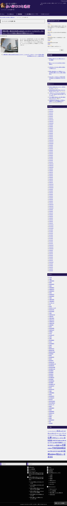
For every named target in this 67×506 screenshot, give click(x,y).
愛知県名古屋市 (52, 352)
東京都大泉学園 (52, 367)
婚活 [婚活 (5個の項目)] (48, 442)
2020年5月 (51, 175)
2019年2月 (51, 201)
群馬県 (50, 409)
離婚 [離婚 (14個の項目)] (54, 454)
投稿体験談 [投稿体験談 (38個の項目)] (61, 448)
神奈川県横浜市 (52, 402)
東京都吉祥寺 (51, 365)
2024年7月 (51, 128)
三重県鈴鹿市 (51, 280)
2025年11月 (51, 111)
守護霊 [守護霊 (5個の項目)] (53, 442)
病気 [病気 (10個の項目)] (59, 451)
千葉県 (50, 297)
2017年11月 (51, 226)
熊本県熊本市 (51, 396)
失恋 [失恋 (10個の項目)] (56, 440)
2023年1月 (51, 153)
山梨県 (50, 338)
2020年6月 (51, 174)
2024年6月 (51, 129)
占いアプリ (52, 484)
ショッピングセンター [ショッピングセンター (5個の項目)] (52, 431)
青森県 (50, 416)
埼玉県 (50, 306)
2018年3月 (51, 219)
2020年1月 (51, 182)
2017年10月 (51, 228)
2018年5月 (51, 216)
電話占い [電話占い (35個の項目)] (59, 454)
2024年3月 (51, 135)
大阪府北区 (51, 316)
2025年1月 (51, 118)
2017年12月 (51, 224)
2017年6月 (51, 235)
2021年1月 (51, 162)
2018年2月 (51, 221)
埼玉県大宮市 (51, 309)
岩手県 (50, 341)
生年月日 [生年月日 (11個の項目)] (55, 451)
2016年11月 (51, 246)
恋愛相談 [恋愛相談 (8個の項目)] (50, 448)
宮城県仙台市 (51, 330)
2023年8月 (51, 146)
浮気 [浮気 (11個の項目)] (51, 451)
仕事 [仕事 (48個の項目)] (50, 438)
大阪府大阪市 (51, 318)
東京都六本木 (51, 362)
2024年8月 (51, 126)
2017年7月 (51, 233)
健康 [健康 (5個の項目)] (56, 438)
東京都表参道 (51, 380)
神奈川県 (50, 399)
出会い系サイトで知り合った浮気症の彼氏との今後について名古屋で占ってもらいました (57, 78)
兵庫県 (50, 285)
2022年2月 (51, 155)
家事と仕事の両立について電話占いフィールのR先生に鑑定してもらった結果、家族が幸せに (57, 72)
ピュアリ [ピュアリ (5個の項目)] (53, 435)
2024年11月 (51, 121)
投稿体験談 (20, 14)
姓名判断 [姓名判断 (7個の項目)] (62, 440)
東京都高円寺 (51, 386)
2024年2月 (51, 136)
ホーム (3, 14)
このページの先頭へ (61, 503)
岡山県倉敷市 (51, 340)
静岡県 (50, 418)
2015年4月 (51, 257)
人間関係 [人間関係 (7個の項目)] (64, 435)
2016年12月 (51, 245)
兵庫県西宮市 (51, 291)
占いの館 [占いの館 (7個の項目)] (60, 438)
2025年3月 (51, 114)
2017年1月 (51, 243)
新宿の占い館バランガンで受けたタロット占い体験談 (57, 59)
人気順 (51, 474)
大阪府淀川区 (51, 323)
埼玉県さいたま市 (52, 308)
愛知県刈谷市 (51, 348)
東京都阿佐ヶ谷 (52, 384)
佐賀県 (50, 282)
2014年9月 (51, 263)
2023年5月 (51, 151)
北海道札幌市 (51, 296)
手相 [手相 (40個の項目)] (54, 448)
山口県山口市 (51, 335)
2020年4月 (51, 177)
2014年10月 (51, 262)
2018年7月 (51, 213)
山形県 (50, 336)
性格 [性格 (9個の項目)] (60, 445)
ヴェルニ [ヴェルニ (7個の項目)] (57, 435)
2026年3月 (51, 109)
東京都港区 (51, 375)
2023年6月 (51, 150)
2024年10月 (51, 123)
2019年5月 (51, 196)
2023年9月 (51, 145)
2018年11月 (51, 206)
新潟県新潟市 (51, 357)
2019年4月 (51, 197)
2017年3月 (51, 240)
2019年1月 (51, 202)
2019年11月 (51, 185)
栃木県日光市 (51, 389)
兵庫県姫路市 (51, 287)
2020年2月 (51, 180)
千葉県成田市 (51, 301)
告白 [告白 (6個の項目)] (63, 438)
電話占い (50, 414)
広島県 (50, 345)
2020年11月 (51, 165)
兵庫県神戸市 (51, 289)
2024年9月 (51, 124)
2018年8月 (51, 211)
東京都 (50, 358)
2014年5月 (51, 268)
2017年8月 (51, 231)
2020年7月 (51, 172)
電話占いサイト (53, 480)
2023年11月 (51, 141)
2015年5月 (51, 255)
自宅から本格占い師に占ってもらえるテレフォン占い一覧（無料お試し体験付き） (36, 474)
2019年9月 (51, 189)
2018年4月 (51, 218)
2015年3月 (51, 258)
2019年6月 (51, 194)
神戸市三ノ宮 (51, 404)
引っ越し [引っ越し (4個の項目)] (64, 442)
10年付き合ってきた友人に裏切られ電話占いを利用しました (57, 68)
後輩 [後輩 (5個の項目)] (55, 445)
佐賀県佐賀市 (51, 284)
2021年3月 (51, 158)
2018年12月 (51, 204)
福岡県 (50, 406)
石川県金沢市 (51, 397)
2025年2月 (51, 116)
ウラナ (49, 43)
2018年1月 (51, 223)
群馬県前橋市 (51, 411)
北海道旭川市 (51, 294)
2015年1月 (51, 260)
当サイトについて (45, 14)
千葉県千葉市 (51, 299)
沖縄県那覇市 (51, 392)
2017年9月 (51, 229)
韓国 (50, 421)
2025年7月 (51, 112)
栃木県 (50, 387)
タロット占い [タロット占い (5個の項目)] (58, 433)
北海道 (50, 292)
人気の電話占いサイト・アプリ (32, 14)
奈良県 (50, 326)
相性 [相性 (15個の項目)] (62, 451)
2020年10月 (51, 167)
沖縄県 (50, 391)
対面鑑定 (50, 331)
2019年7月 (51, 192)
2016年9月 (51, 250)
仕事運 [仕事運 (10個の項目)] (54, 438)
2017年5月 (51, 236)
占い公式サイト (53, 482)
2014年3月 (51, 270)
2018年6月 (51, 214)
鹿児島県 (50, 423)
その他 (50, 277)
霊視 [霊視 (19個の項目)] (51, 457)
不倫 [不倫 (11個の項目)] (60, 435)
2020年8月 (51, 170)
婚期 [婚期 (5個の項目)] (65, 440)
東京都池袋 (51, 372)
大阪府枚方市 (51, 321)
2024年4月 (51, 133)
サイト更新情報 (32, 469)
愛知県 (50, 347)
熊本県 (50, 394)
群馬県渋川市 (51, 413)
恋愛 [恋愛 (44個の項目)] (64, 445)
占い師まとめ (11, 14)
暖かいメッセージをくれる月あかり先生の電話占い (57, 63)
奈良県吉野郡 (51, 328)
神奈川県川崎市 (52, 401)
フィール (49, 29)
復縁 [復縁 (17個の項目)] (57, 445)
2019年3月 (51, 199)
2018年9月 (51, 209)
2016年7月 (51, 253)
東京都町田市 (51, 377)
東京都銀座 (51, 382)
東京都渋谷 (51, 374)
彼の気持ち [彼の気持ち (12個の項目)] (51, 445)
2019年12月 (51, 184)
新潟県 (50, 355)
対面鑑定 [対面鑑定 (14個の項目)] (60, 442)
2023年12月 (51, 140)
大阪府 (50, 313)
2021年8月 (51, 157)
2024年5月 (51, 131)
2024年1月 (51, 138)
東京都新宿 (51, 370)
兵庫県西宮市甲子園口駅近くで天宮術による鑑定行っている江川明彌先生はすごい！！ (57, 101)
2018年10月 (51, 207)
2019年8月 (51, 190)
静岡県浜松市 (51, 419)
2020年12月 (51, 163)
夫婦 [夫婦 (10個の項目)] (54, 440)
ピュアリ (49, 35)
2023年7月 (51, 148)
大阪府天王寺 (51, 319)
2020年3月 (51, 179)
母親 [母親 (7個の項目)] (49, 451)
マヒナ (49, 23)
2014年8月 (51, 265)
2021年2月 (51, 160)
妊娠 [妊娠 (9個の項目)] (59, 440)
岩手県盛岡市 (51, 343)
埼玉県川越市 (51, 311)
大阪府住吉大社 (52, 314)
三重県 (50, 279)
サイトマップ (64, 0)
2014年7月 (51, 267)
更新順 (51, 478)
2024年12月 (51, 119)
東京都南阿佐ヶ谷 (52, 363)
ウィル (49, 40)
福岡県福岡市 (51, 408)
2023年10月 (51, 143)
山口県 (50, 333)
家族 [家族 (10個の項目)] (56, 442)
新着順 (51, 476)
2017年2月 (51, 241)
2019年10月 (51, 187)
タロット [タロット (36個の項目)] (60, 431)
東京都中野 (51, 360)
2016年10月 (51, 248)
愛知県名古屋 (51, 350)
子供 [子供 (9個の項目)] (51, 442)
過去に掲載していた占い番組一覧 (56, 492)
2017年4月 (51, 238)
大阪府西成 (51, 324)
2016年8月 (51, 252)
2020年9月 (51, 168)
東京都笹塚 (51, 379)
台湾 (50, 304)
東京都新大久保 (52, 369)
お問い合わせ (31, 467)
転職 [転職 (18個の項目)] (51, 454)
